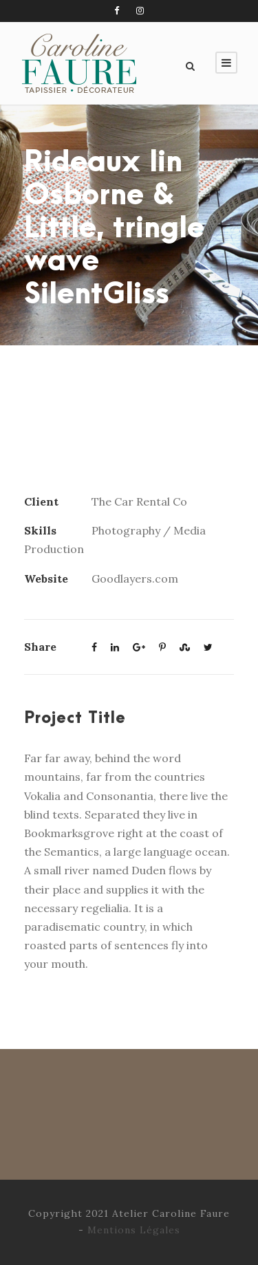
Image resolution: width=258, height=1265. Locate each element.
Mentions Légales (133, 1230)
